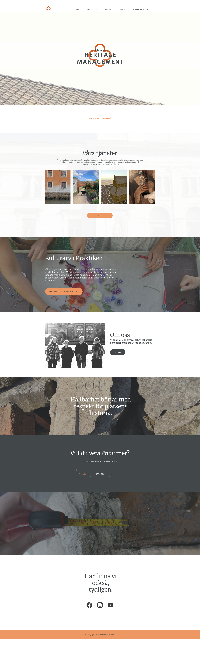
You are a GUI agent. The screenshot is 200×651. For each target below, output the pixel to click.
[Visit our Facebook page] (89, 605)
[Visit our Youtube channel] (110, 605)
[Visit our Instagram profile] (100, 605)
